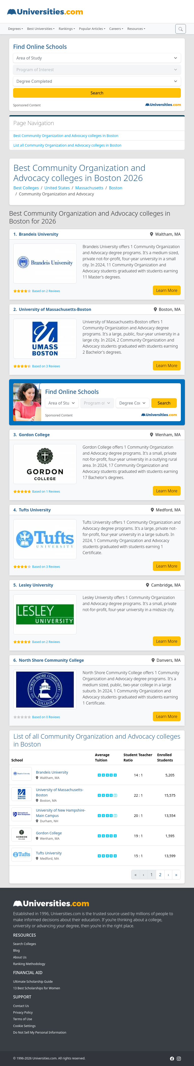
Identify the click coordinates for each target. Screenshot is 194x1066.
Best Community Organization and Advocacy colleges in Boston (65, 135)
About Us (20, 957)
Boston (115, 188)
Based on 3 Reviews (46, 366)
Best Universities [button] (39, 28)
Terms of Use (22, 1019)
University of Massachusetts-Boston (55, 309)
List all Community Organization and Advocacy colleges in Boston (67, 145)
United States (57, 188)
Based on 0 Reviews (46, 717)
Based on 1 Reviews (46, 491)
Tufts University (35, 510)
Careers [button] (115, 28)
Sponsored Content (27, 105)
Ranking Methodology (29, 964)
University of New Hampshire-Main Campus (60, 813)
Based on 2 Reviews (46, 291)
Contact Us (21, 1006)
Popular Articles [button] (91, 28)
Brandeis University (38, 234)
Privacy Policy (23, 1012)
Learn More (166, 290)
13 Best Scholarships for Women (36, 988)
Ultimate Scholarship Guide (33, 981)
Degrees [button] (14, 28)
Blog (16, 950)
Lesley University (36, 585)
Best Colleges (26, 188)
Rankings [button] (65, 28)
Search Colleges (24, 944)
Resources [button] (135, 28)
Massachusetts (89, 188)
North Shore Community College (51, 660)
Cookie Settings (24, 1026)
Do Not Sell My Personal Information (39, 1032)
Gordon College (34, 434)
